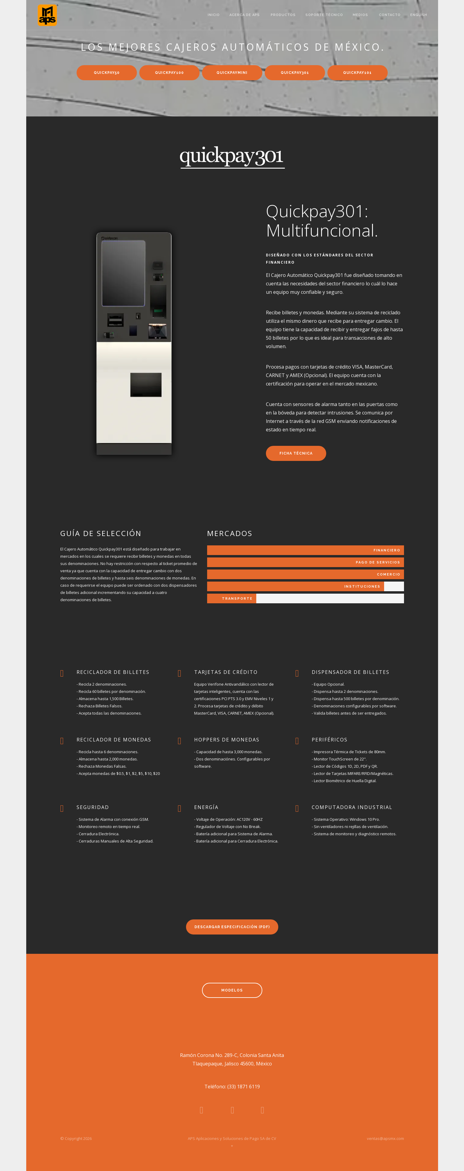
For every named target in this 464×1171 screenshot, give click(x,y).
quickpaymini (232, 73)
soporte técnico (324, 15)
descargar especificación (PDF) (232, 927)
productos (283, 15)
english (419, 15)
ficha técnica (296, 453)
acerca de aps (245, 15)
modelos (232, 990)
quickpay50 (107, 73)
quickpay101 (357, 73)
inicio (214, 15)
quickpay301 (295, 73)
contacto (390, 15)
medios (361, 15)
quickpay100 (169, 73)
